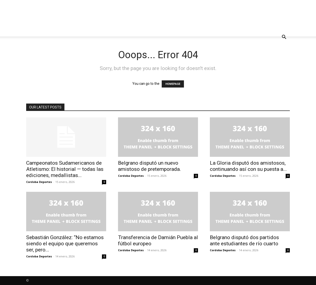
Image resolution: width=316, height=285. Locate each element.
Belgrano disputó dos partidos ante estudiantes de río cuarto (244, 240)
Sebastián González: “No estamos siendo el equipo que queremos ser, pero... (65, 243)
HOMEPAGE (172, 84)
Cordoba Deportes (39, 182)
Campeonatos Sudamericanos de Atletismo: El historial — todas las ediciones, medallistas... (64, 169)
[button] (284, 37)
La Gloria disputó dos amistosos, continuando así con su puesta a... (248, 166)
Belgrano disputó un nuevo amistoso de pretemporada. (149, 166)
